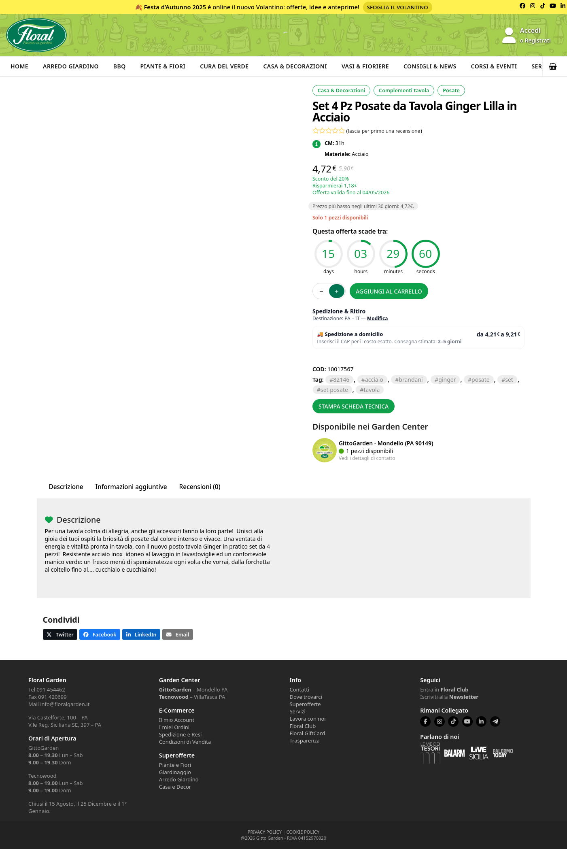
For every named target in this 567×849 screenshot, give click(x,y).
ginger (447, 379)
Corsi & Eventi (494, 66)
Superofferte (305, 704)
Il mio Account (176, 719)
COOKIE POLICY (303, 832)
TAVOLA (371, 390)
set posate (334, 390)
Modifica (377, 318)
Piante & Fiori (163, 66)
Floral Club (302, 726)
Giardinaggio (175, 772)
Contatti (299, 689)
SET (509, 379)
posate (480, 379)
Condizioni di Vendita (185, 741)
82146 (341, 379)
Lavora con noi (307, 718)
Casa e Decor (175, 786)
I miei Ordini (174, 727)
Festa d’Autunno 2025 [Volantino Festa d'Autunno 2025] (175, 7)
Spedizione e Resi (180, 734)
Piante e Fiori (175, 764)
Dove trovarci (305, 696)
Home (19, 66)
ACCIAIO (374, 379)
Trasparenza (304, 740)
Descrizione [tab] (66, 487)
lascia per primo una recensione (384, 131)
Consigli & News (430, 66)
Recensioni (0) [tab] (200, 487)
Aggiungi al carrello (389, 291)
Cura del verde (224, 66)
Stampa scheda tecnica (354, 406)
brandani (411, 379)
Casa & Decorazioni (295, 66)
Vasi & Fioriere (365, 66)
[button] (555, 66)
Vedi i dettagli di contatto (367, 458)
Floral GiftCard (307, 733)
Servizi (297, 711)
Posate (451, 90)
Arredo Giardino (71, 66)
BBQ (119, 66)
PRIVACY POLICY (265, 832)
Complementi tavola (404, 90)
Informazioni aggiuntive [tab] (131, 487)
